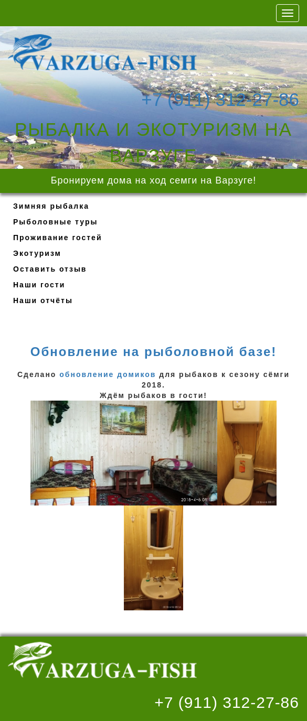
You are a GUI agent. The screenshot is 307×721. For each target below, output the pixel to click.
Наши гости (39, 285)
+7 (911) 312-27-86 (220, 98)
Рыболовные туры (55, 222)
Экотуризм (37, 253)
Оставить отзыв (50, 269)
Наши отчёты (43, 300)
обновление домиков (107, 374)
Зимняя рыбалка (51, 206)
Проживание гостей (57, 237)
